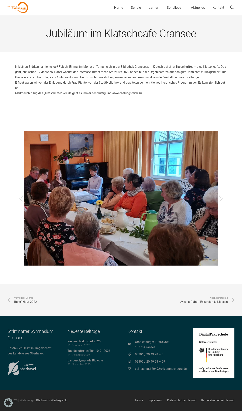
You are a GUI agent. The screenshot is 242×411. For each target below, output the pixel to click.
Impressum (155, 400)
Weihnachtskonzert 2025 (84, 341)
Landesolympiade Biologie (85, 360)
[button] (232, 7)
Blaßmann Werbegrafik (51, 400)
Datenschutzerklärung (181, 400)
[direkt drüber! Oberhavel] (22, 368)
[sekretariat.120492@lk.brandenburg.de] (131, 369)
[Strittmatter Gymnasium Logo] (18, 7)
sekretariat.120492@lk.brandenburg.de (161, 369)
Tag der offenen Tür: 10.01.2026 (88, 351)
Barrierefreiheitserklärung (217, 400)
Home (139, 400)
